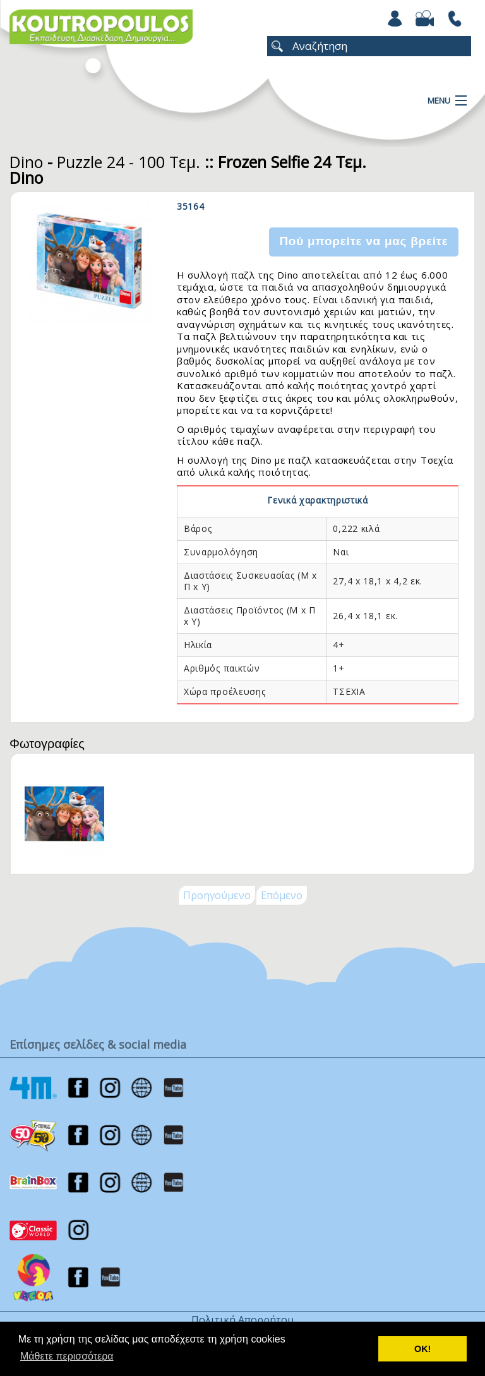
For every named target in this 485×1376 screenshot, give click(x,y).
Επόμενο (281, 895)
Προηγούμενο (217, 895)
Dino (26, 161)
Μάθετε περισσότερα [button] (67, 1356)
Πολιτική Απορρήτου (242, 1320)
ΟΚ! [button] (422, 1349)
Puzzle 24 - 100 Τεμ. (128, 161)
